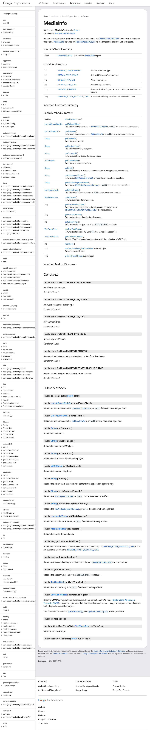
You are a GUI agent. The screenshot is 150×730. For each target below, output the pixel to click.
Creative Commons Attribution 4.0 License (109, 651)
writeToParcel (71, 256)
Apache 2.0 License (60, 654)
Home (46, 16)
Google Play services (69, 16)
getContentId (70, 139)
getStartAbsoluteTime (74, 205)
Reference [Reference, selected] (75, 3)
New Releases (59, 3)
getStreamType (71, 222)
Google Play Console (121, 690)
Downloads (113, 3)
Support (100, 3)
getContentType (72, 146)
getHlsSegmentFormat (74, 175)
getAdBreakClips (72, 124)
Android (41, 707)
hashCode (69, 244)
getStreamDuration (73, 215)
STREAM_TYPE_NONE (67, 85)
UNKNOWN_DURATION (67, 89)
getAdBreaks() (75, 611)
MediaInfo (59, 42)
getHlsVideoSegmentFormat (77, 183)
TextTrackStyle (51, 229)
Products (55, 16)
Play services (16, 3)
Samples (88, 3)
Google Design (81, 690)
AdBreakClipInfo (55, 124)
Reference (85, 16)
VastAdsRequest (52, 237)
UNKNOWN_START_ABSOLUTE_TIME (73, 97)
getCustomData (71, 161)
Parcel (80, 256)
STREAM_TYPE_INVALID (68, 75)
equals (68, 119)
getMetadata (70, 197)
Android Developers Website (87, 686)
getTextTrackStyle (72, 229)
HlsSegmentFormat (84, 178)
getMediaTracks (71, 190)
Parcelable (60, 33)
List (46, 124)
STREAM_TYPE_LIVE (66, 80)
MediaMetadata (51, 197)
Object (76, 30)
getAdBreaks (70, 131)
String (47, 139)
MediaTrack (53, 190)
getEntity (69, 168)
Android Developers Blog (48, 686)
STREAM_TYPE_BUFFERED (69, 70)
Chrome (41, 711)
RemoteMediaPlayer (85, 42)
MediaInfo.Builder (109, 38)
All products (43, 724)
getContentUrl (71, 153)
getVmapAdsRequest (74, 237)
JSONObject (50, 161)
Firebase (41, 715)
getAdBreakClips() (98, 611)
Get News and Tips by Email (49, 690)
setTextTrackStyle (72, 249)
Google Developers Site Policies (95, 654)
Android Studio (119, 686)
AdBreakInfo (54, 131)
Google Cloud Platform (47, 719)
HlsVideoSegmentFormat (87, 185)
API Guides (43, 3)
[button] (17, 32)
